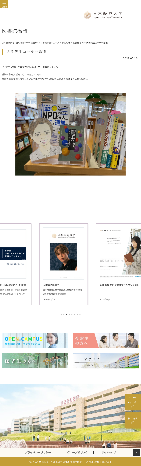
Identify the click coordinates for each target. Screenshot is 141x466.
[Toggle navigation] (4, 4)
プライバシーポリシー (38, 452)
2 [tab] (64, 315)
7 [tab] (77, 315)
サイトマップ (108, 452)
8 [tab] (80, 315)
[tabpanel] (70, 264)
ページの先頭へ (136, 453)
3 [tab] (67, 315)
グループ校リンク (80, 452)
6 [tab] (75, 315)
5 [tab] (72, 315)
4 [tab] (69, 315)
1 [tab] (61, 315)
